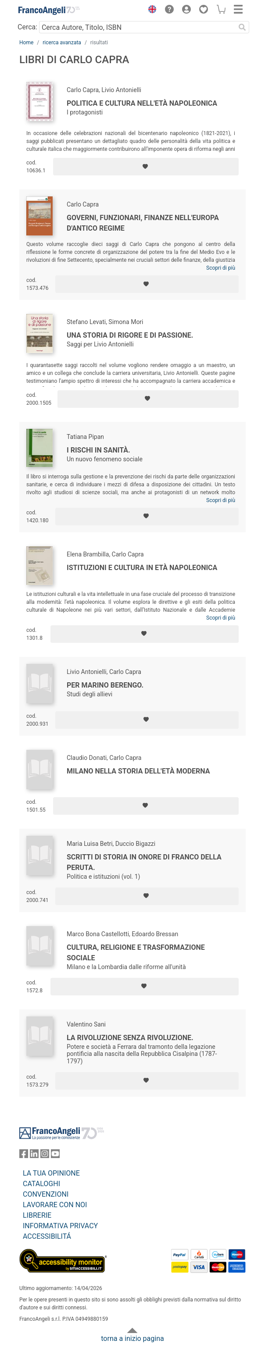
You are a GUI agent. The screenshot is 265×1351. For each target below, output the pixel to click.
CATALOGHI (41, 1184)
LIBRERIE (37, 1215)
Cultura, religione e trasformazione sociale (136, 952)
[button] (150, 10)
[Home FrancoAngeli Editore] (49, 10)
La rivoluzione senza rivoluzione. (130, 1038)
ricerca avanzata (62, 42)
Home (26, 42)
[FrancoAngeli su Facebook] (23, 1155)
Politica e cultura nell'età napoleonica (142, 103)
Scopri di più (220, 268)
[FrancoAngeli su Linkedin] (34, 1155)
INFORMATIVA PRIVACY (60, 1226)
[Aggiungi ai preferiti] (146, 166)
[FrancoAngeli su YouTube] (55, 1155)
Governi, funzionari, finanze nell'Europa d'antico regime (143, 223)
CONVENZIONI (45, 1194)
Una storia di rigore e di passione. (130, 335)
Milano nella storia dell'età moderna (138, 771)
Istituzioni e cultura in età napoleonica (142, 567)
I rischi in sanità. (98, 450)
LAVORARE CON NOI (55, 1205)
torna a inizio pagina (132, 1338)
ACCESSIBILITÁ (47, 1236)
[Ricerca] (242, 27)
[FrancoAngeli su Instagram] (44, 1155)
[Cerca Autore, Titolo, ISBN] (137, 27)
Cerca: (27, 27)
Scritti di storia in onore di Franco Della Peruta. (144, 862)
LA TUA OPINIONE (51, 1173)
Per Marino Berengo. (105, 685)
